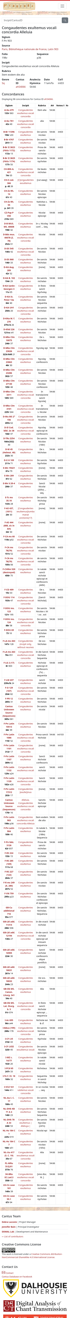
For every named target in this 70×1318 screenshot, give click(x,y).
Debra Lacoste (9, 1222)
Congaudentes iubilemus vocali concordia (26, 1090)
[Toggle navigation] (62, 6)
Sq (3, 83)
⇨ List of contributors (12, 1236)
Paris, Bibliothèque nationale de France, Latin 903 (30, 49)
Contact (7, 1273)
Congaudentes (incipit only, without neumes (25, 644)
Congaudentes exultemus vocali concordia (25, 113)
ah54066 (21, 86)
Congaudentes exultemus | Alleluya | (25, 1122)
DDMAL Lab (8, 1231)
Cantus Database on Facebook (17, 1276)
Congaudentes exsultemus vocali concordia (25, 1155)
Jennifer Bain (9, 1226)
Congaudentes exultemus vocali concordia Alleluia (25, 820)
